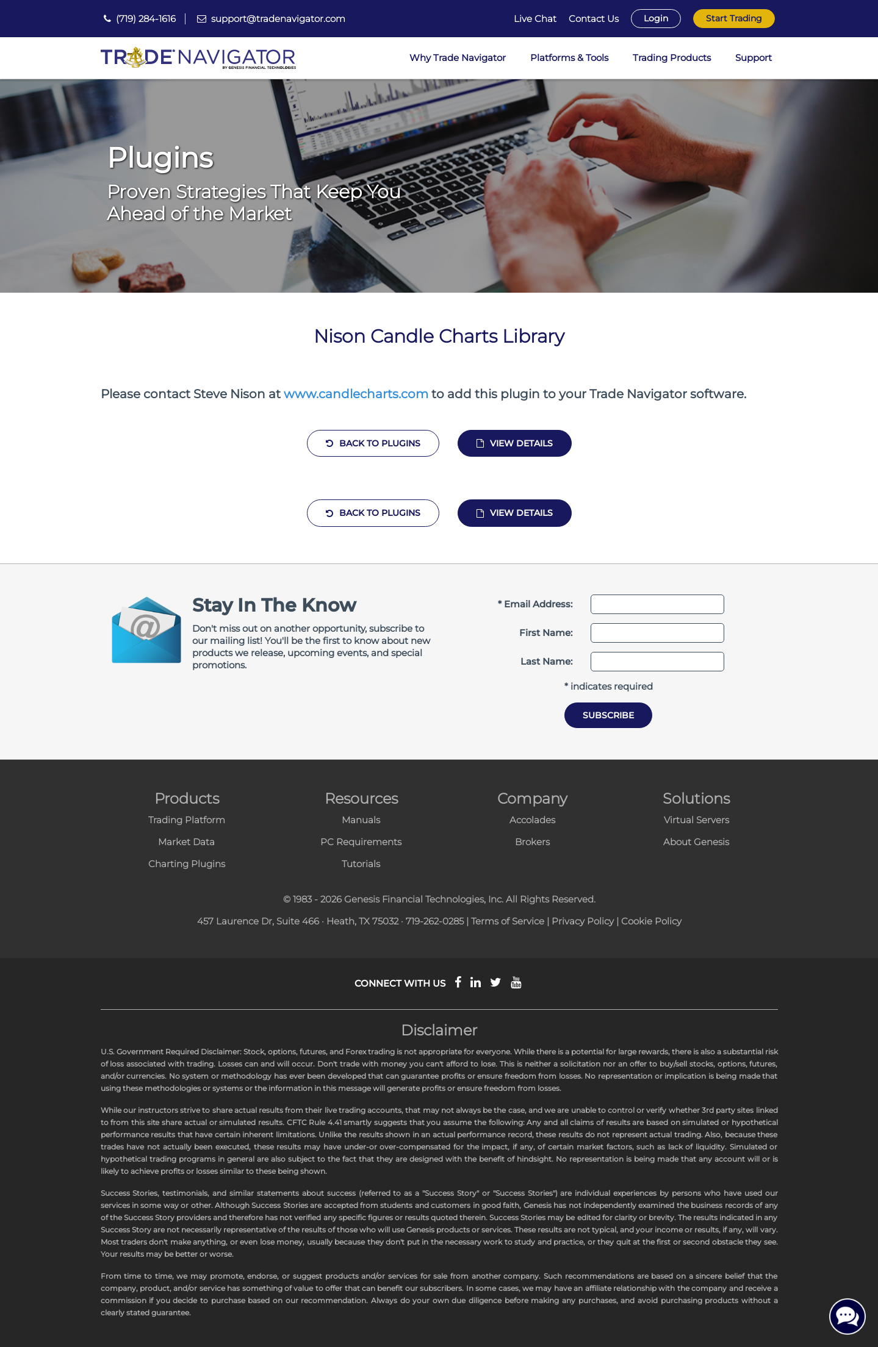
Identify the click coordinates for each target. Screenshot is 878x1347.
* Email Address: (535, 604)
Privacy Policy (583, 921)
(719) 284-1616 (146, 18)
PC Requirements (360, 842)
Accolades (532, 820)
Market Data (186, 842)
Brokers (532, 842)
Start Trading (734, 18)
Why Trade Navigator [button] (457, 57)
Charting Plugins (186, 864)
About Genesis (696, 842)
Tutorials (361, 864)
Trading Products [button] (672, 57)
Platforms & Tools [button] (569, 57)
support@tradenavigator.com (278, 18)
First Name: (545, 632)
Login (656, 18)
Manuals (361, 820)
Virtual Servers (696, 820)
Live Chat (535, 18)
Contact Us (594, 18)
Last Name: (546, 661)
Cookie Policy (651, 921)
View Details (515, 443)
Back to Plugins (373, 443)
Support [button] (753, 57)
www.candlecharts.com (356, 394)
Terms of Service (507, 921)
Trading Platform (186, 820)
